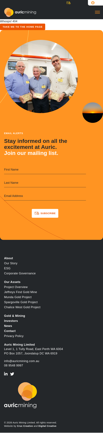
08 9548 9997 (13, 365)
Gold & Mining (14, 315)
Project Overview (16, 287)
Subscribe (70, 3)
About (8, 258)
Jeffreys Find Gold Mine (20, 292)
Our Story (11, 263)
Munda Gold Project (18, 297)
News (8, 326)
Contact (10, 331)
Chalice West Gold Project (22, 307)
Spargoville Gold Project (21, 302)
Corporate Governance (20, 273)
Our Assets (12, 282)
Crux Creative (25, 426)
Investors (11, 321)
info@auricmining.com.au (21, 361)
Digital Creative (47, 426)
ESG (7, 268)
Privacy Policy (14, 336)
